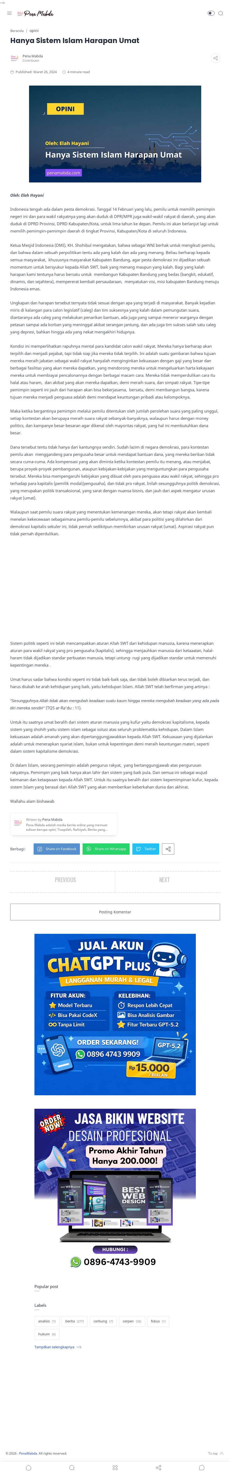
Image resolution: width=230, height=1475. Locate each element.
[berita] (75, 1321)
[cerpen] (132, 1321)
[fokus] (158, 1321)
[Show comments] (202, 1468)
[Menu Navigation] (9, 13)
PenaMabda (30, 1453)
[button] (211, 13)
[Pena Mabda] (33, 56)
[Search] (220, 13)
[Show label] (57, 1347)
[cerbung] (103, 1321)
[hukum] (46, 1334)
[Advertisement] (115, 588)
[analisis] (46, 1321)
